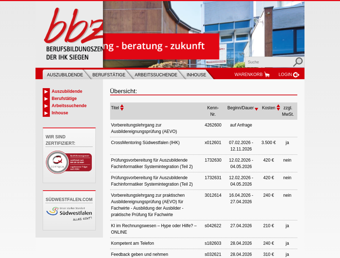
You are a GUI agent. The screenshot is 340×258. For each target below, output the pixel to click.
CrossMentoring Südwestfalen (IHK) (145, 142)
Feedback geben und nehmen (139, 254)
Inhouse (196, 74)
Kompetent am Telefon (132, 243)
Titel (115, 107)
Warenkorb (249, 74)
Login (285, 74)
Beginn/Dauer (240, 107)
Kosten (268, 107)
